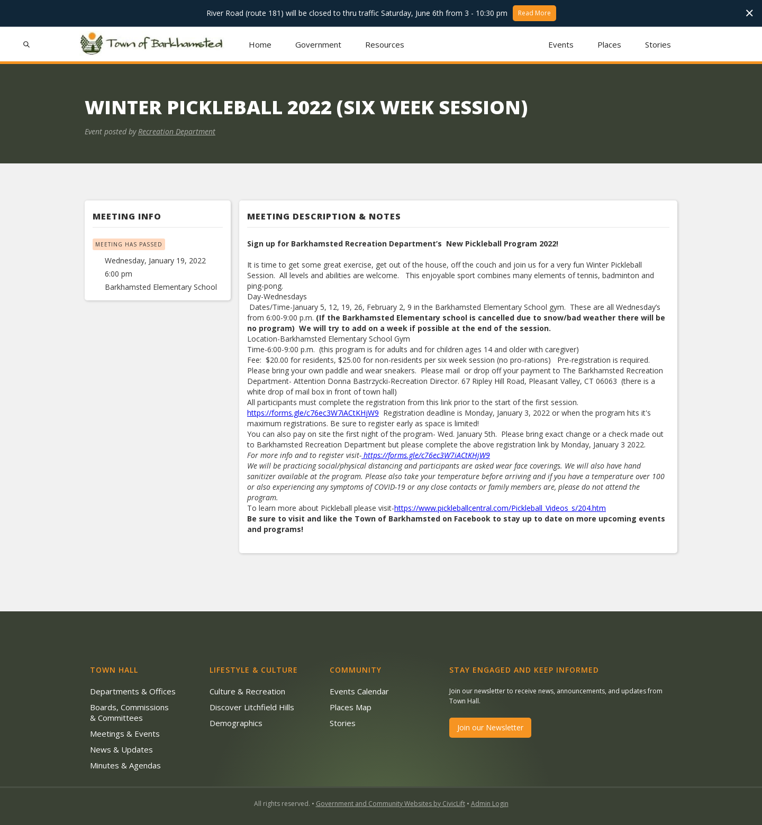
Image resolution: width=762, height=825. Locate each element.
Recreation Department (176, 131)
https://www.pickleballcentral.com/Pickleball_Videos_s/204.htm (500, 508)
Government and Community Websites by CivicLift (390, 803)
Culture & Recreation (247, 691)
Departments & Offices (133, 691)
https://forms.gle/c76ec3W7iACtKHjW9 (313, 413)
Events (561, 44)
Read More (534, 12)
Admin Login (490, 803)
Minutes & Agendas (125, 765)
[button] (318, 44)
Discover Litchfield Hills (252, 707)
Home (260, 44)
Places (609, 44)
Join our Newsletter (490, 727)
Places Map (350, 707)
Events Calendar (359, 691)
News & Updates (121, 749)
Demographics (236, 723)
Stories (658, 44)
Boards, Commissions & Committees (129, 712)
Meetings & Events (125, 733)
